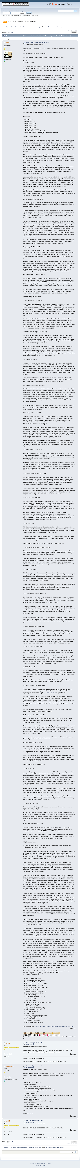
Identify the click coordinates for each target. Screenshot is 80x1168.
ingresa (23, 11)
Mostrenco (10, 1066)
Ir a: (58, 1152)
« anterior (69, 30)
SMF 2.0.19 (33, 1163)
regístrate (29, 11)
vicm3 (8, 43)
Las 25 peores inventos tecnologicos (37, 42)
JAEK (8, 1043)
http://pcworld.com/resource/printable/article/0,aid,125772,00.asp (54, 1026)
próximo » (75, 30)
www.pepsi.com (51, 693)
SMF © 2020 (40, 1163)
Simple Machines (47, 1163)
